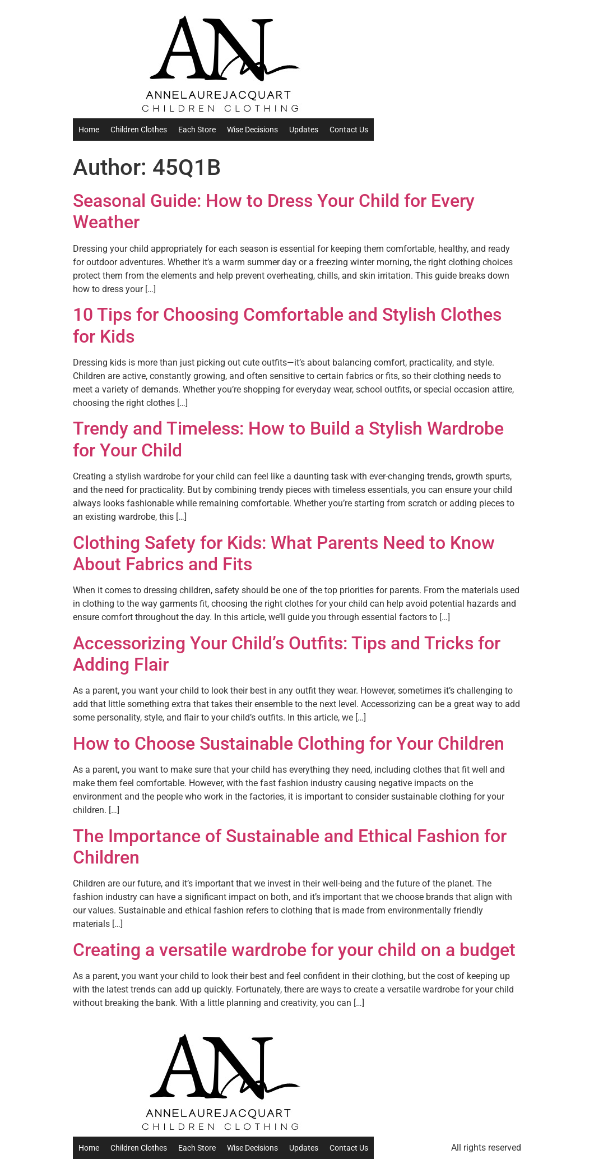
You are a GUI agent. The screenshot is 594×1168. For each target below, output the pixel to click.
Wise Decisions (252, 129)
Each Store (197, 129)
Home (88, 129)
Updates (303, 129)
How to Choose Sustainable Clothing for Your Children (288, 743)
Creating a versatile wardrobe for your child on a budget (294, 950)
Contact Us (349, 129)
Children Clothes (138, 129)
